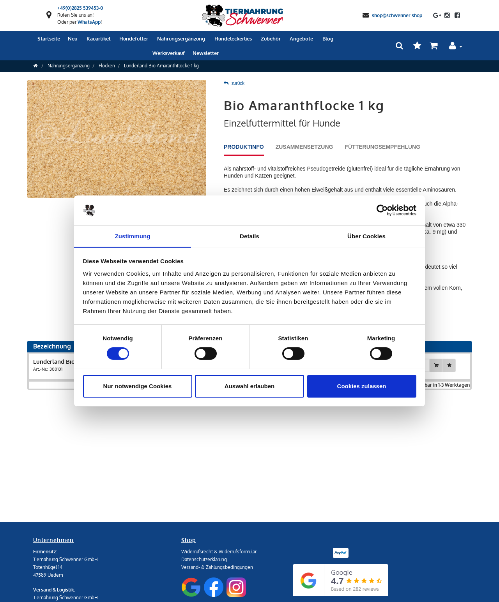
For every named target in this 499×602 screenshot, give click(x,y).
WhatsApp (89, 22)
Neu (72, 38)
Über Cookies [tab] (366, 235)
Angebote (301, 38)
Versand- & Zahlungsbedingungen (217, 567)
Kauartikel (98, 38)
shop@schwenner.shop (397, 15)
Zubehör (271, 38)
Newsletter (206, 53)
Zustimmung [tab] (132, 235)
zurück (234, 83)
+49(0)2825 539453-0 (80, 8)
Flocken (107, 66)
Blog (327, 38)
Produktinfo (244, 147)
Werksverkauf (168, 53)
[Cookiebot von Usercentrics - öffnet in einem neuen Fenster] (382, 210)
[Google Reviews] (340, 580)
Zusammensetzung (304, 147)
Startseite (48, 38)
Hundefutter (133, 38)
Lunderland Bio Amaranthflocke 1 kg (161, 66)
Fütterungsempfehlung (382, 147)
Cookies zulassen (361, 386)
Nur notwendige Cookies (137, 386)
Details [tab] (249, 235)
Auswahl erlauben (249, 386)
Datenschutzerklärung (204, 559)
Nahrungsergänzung (181, 38)
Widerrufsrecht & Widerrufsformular (219, 551)
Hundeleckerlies (233, 38)
